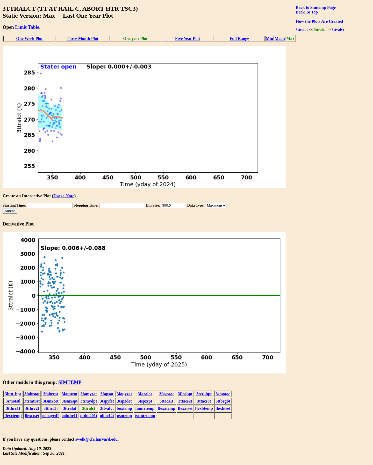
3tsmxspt (69, 401)
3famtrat (69, 394)
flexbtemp (204, 408)
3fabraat (32, 394)
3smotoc (223, 394)
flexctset (32, 415)
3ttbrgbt (223, 401)
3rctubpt (204, 394)
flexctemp (13, 415)
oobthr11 (69, 415)
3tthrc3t (51, 408)
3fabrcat (50, 394)
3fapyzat (124, 394)
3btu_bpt (13, 394)
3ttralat (302, 29)
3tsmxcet (50, 401)
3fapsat (107, 394)
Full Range (239, 38)
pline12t (107, 415)
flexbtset (223, 408)
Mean (280, 38)
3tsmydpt (88, 401)
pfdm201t (88, 415)
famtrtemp (145, 408)
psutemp (124, 415)
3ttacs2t (185, 401)
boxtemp (124, 408)
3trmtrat (32, 401)
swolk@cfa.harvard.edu (96, 439)
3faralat (145, 394)
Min (269, 38)
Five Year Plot (187, 38)
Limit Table (27, 27)
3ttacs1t (166, 401)
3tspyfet (107, 401)
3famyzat (89, 394)
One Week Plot (29, 38)
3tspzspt (145, 401)
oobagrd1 (50, 415)
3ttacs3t (204, 401)
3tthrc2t (32, 408)
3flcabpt (185, 394)
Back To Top (307, 12)
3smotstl (13, 401)
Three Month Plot (82, 38)
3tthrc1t (13, 408)
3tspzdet (124, 401)
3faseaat (166, 394)
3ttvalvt (338, 29)
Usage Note (63, 195)
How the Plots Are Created (319, 21)
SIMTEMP (69, 382)
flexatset (185, 408)
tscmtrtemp (145, 415)
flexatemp (166, 408)
